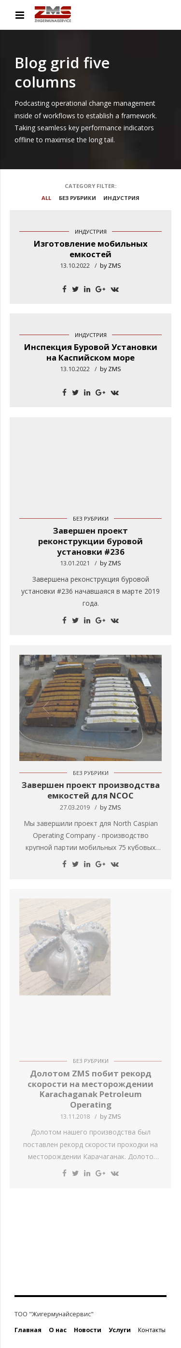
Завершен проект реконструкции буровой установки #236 (90, 541)
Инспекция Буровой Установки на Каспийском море (90, 352)
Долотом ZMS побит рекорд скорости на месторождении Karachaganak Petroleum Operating (90, 1089)
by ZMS (110, 266)
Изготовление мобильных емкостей (91, 249)
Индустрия (91, 231)
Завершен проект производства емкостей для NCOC (91, 790)
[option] (90, 708)
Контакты (152, 1330)
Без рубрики (91, 518)
